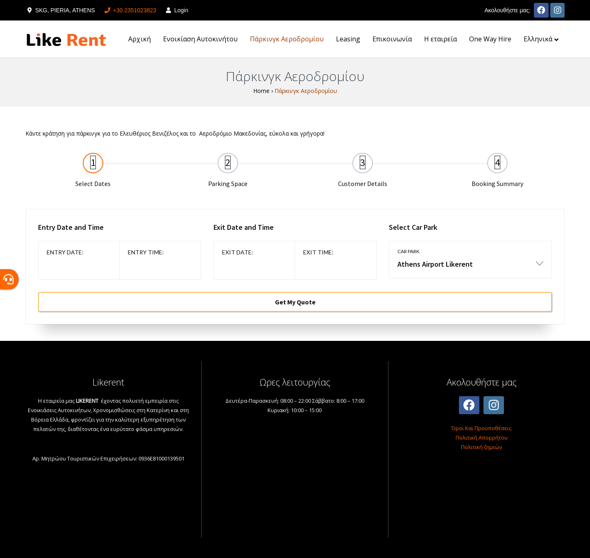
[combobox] (470, 268)
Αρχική (139, 38)
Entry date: (65, 252)
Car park (408, 251)
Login (176, 10)
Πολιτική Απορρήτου (482, 437)
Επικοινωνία (392, 38)
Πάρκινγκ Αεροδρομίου (287, 38)
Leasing (348, 38)
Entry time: (146, 252)
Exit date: (237, 252)
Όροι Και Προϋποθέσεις (481, 428)
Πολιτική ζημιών (481, 447)
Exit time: (318, 252)
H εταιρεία (440, 38)
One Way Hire (490, 38)
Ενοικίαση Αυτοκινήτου (200, 38)
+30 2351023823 (129, 10)
